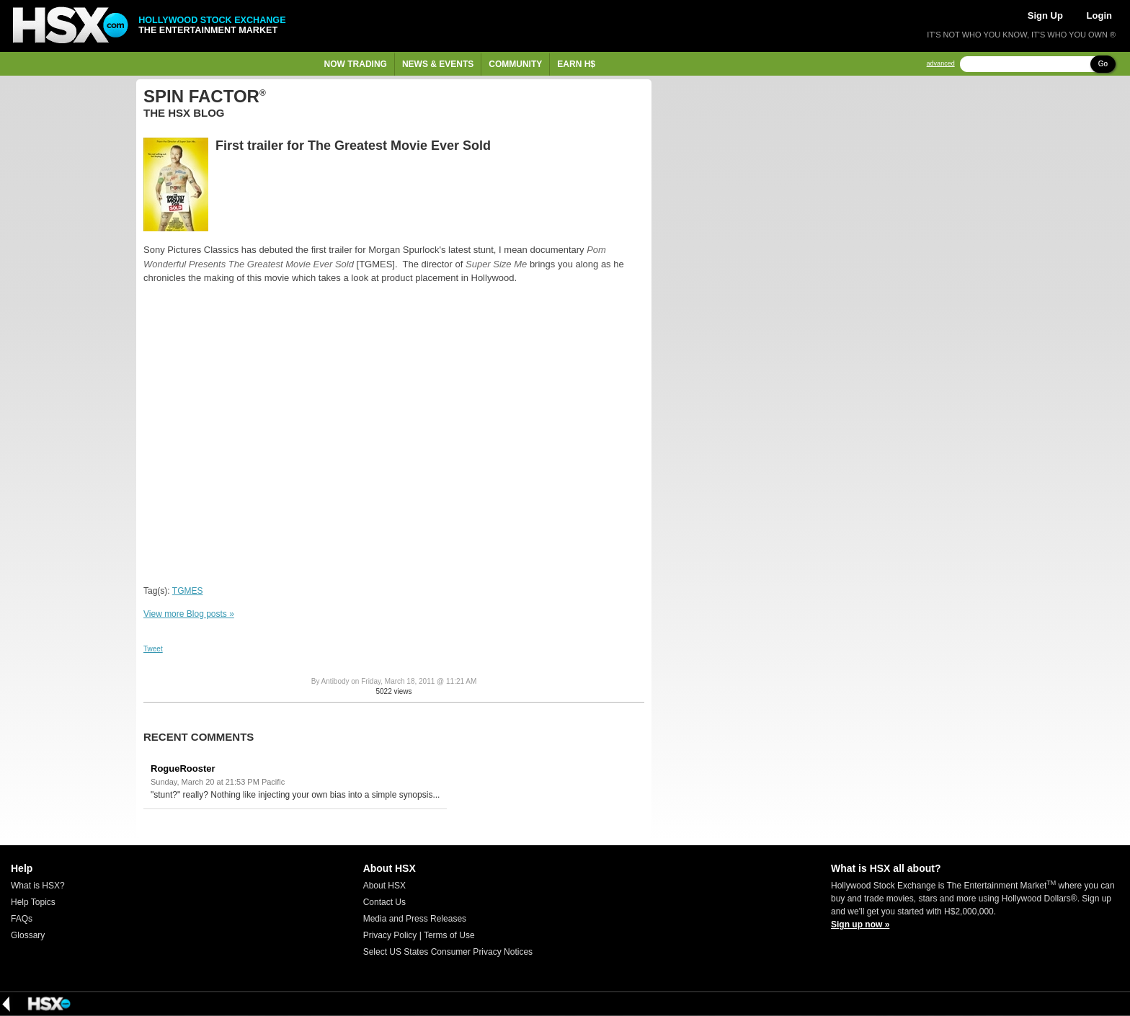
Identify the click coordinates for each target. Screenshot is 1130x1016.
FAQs (21, 919)
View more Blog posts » (188, 614)
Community (515, 64)
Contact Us (384, 902)
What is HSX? (38, 886)
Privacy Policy (390, 935)
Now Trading (355, 64)
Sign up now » (860, 924)
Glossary (28, 935)
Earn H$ (576, 64)
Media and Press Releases (414, 919)
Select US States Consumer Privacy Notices (448, 952)
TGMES (187, 591)
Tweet (153, 649)
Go (1103, 64)
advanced (941, 64)
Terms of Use (449, 935)
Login (1099, 15)
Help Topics (33, 902)
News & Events (437, 64)
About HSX (384, 886)
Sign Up (1045, 15)
